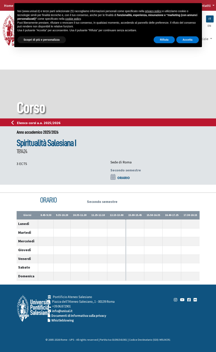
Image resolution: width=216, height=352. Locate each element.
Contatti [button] (204, 5)
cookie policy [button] (73, 18)
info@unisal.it (62, 311)
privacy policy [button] (153, 11)
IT (210, 19)
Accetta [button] (188, 39)
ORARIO (123, 177)
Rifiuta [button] (164, 39)
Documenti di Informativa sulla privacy (78, 315)
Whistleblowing (62, 320)
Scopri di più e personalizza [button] (42, 39)
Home (8, 5)
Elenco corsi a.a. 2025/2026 (37, 122)
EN (209, 26)
